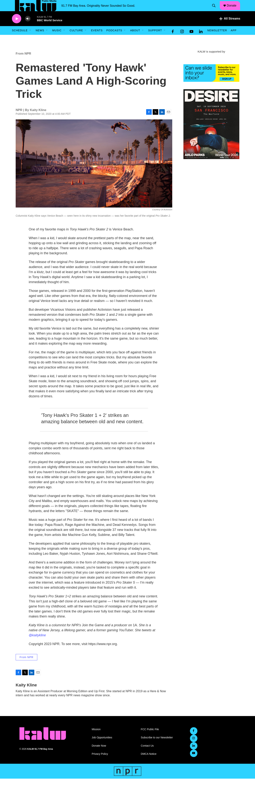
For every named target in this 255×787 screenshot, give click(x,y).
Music (57, 38)
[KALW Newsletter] (211, 81)
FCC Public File (150, 737)
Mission (96, 737)
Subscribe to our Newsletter (157, 746)
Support (155, 38)
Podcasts (114, 38)
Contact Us (147, 754)
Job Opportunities (102, 746)
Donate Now (99, 754)
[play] (17, 27)
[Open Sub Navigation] (30, 38)
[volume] (28, 27)
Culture (76, 38)
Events (97, 38)
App (234, 38)
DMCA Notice (148, 762)
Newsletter (217, 38)
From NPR (23, 62)
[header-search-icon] (215, 10)
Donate (234, 10)
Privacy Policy (100, 762)
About (135, 38)
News (40, 38)
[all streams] (229, 27)
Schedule (20, 38)
